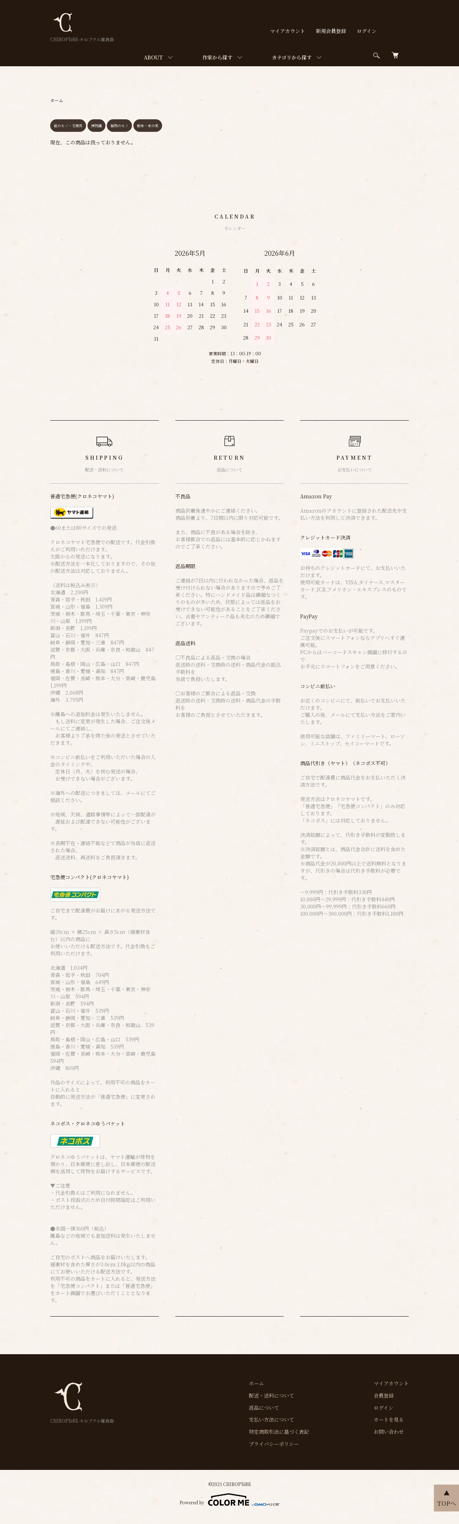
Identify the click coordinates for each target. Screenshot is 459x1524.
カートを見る (389, 1419)
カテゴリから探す (292, 57)
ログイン (367, 30)
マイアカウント (287, 30)
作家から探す (217, 57)
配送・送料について (271, 1395)
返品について (264, 1407)
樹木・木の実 (147, 125)
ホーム (56, 100)
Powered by (230, 1499)
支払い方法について (271, 1419)
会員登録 (384, 1395)
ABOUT (153, 57)
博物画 (96, 125)
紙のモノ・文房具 (68, 125)
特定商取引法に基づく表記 (279, 1431)
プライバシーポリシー (274, 1443)
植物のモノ (119, 125)
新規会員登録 (331, 30)
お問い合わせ (389, 1431)
